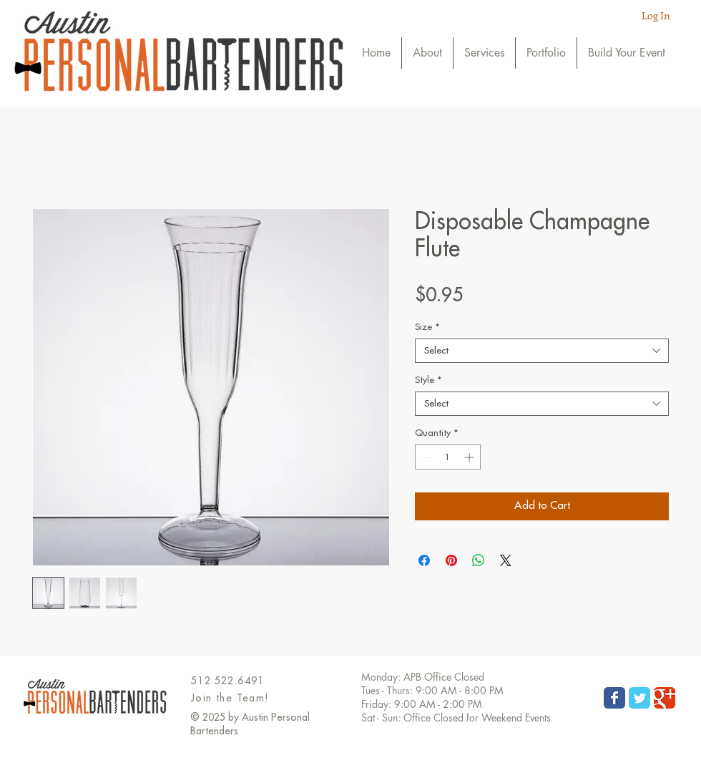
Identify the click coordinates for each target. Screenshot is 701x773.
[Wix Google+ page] (664, 698)
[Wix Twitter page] (639, 698)
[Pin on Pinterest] (451, 560)
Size (427, 326)
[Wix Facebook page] (614, 698)
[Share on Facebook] (424, 560)
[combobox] (542, 351)
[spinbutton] (448, 457)
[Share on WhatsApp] (478, 560)
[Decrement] (425, 457)
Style (428, 379)
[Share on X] (505, 560)
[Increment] (470, 457)
